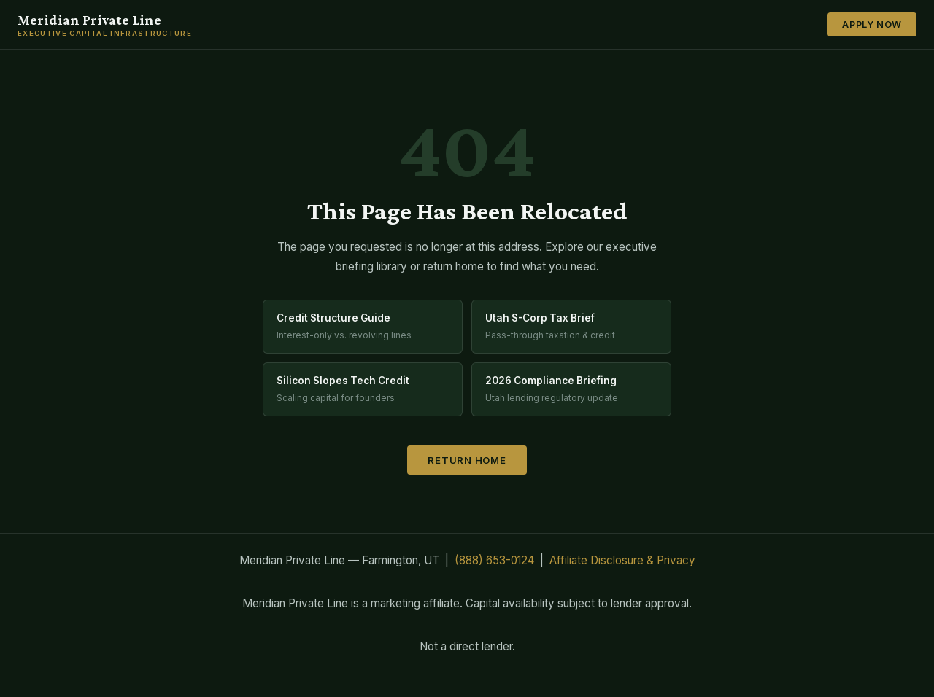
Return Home (467, 460)
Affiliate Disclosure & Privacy (622, 560)
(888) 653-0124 (494, 560)
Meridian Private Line (105, 24)
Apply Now (872, 24)
